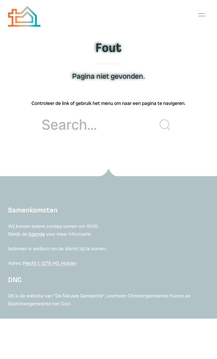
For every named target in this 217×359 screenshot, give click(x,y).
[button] (201, 15)
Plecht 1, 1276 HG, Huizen (49, 263)
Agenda (36, 234)
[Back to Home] (24, 15)
